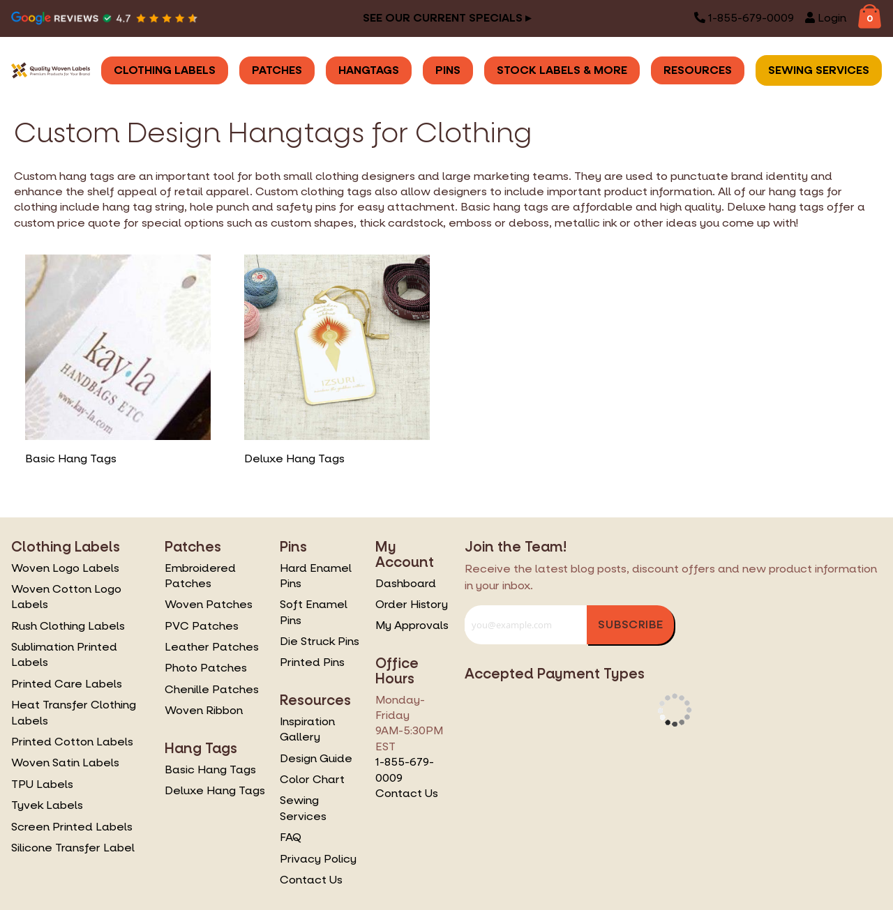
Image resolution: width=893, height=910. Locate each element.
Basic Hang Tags (210, 769)
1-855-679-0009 (744, 17)
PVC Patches (202, 626)
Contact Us (311, 879)
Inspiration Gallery (307, 729)
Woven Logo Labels (65, 568)
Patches (277, 70)
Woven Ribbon (204, 710)
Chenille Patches (212, 689)
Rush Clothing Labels (68, 626)
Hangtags (368, 70)
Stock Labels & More (562, 70)
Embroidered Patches (200, 576)
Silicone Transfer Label (73, 847)
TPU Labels (42, 784)
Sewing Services (818, 70)
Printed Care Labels (66, 683)
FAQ (290, 837)
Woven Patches (209, 604)
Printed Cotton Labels (72, 741)
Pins (447, 70)
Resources (697, 70)
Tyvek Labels (47, 805)
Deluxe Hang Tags (215, 790)
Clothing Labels (165, 70)
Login (825, 17)
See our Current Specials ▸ (447, 17)
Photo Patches (206, 667)
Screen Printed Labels (72, 826)
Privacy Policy (318, 858)
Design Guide (316, 758)
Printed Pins (312, 662)
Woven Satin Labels (65, 762)
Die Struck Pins (319, 641)
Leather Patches (212, 646)
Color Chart (312, 779)
